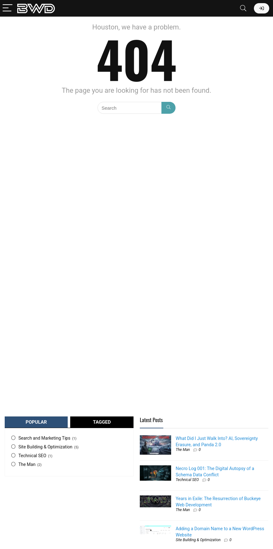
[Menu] (7, 8)
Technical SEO (32, 455)
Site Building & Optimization (45, 446)
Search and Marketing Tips (44, 438)
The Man (27, 464)
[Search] (243, 8)
